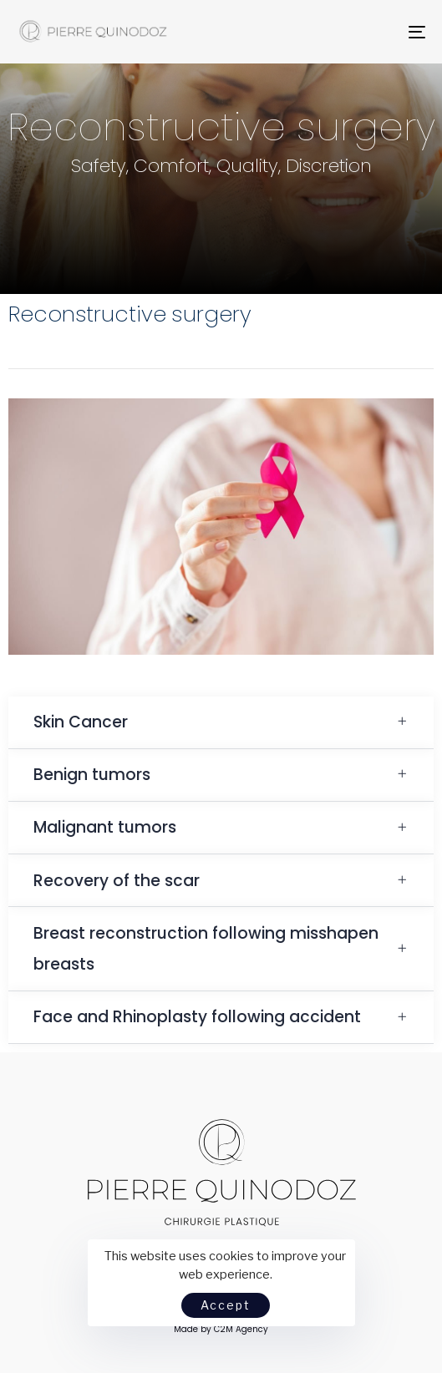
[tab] (221, 723)
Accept (226, 1305)
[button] (221, 723)
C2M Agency (241, 1329)
